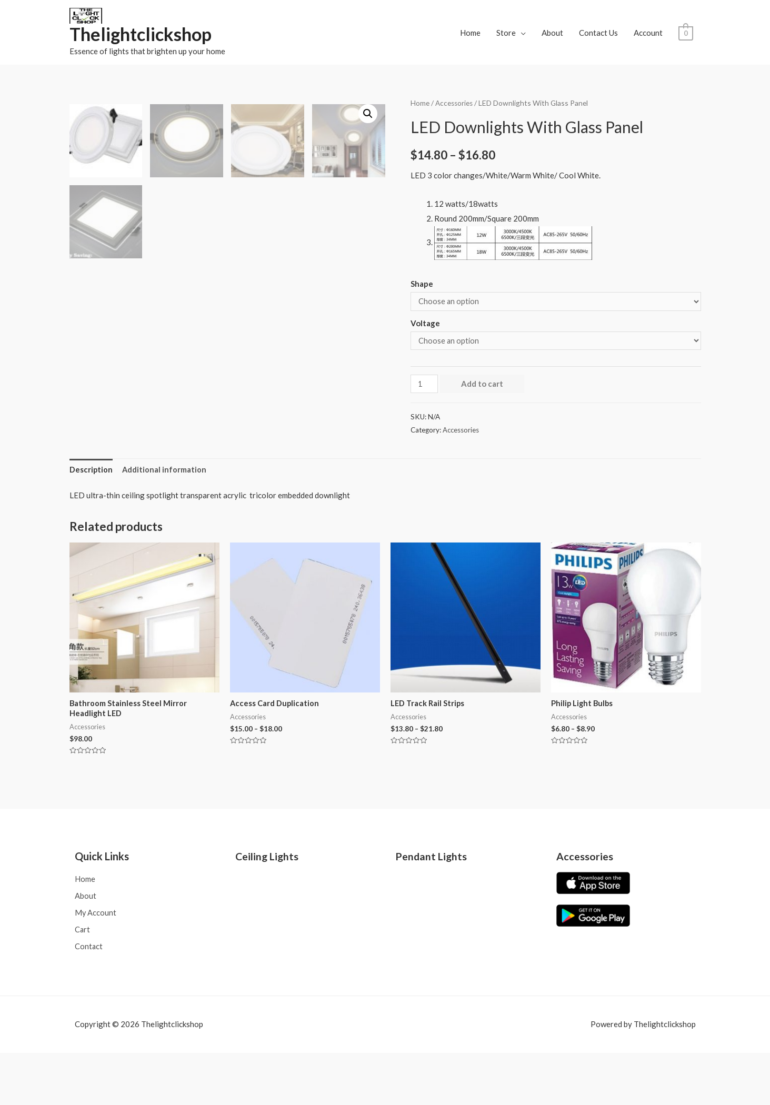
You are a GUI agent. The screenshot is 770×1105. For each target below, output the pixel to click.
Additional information (165, 518)
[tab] (91, 518)
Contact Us (598, 32)
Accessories (454, 103)
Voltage (425, 324)
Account (648, 32)
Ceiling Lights (267, 906)
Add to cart (483, 386)
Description (91, 518)
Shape (422, 284)
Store (506, 32)
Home (470, 32)
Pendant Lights (432, 906)
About (552, 32)
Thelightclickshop (142, 35)
